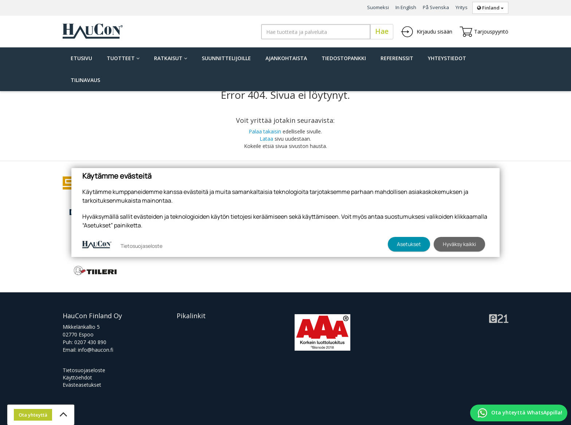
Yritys (462, 7)
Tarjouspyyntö (484, 31)
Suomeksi (378, 7)
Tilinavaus (85, 80)
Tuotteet (123, 58)
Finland (490, 7)
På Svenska (436, 7)
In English (405, 7)
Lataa (266, 138)
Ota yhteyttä (33, 415)
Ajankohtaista (286, 58)
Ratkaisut (170, 58)
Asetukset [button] (409, 244)
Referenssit (397, 58)
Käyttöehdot (77, 377)
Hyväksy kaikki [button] (459, 244)
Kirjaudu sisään (426, 31)
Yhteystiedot (447, 58)
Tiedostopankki (344, 58)
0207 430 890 (90, 342)
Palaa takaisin (265, 131)
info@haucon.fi (95, 349)
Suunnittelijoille (226, 58)
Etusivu (81, 58)
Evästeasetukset (82, 384)
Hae (382, 31)
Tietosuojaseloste (84, 370)
